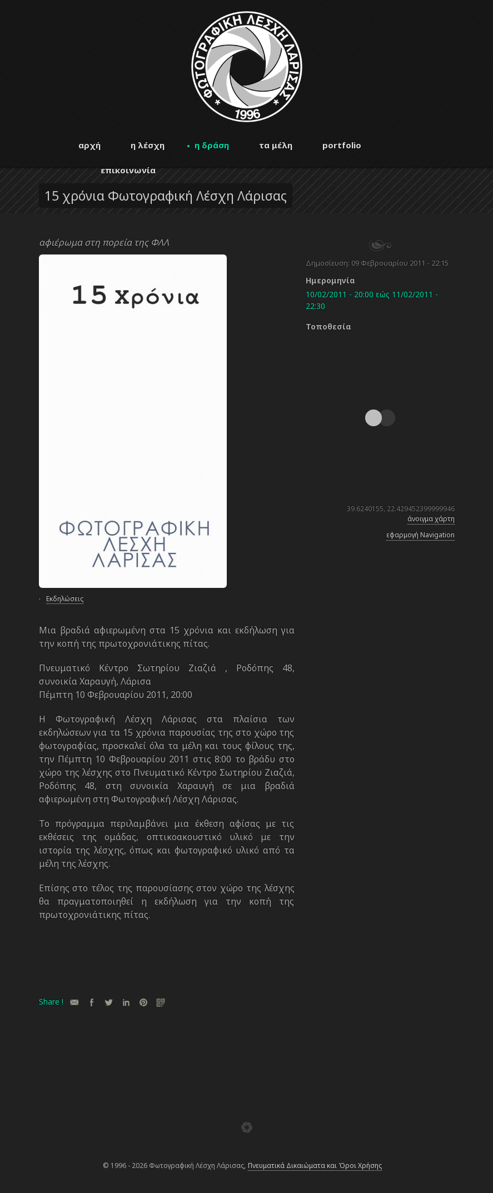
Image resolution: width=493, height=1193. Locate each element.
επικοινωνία (128, 170)
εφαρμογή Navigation (420, 535)
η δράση (212, 145)
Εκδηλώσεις (64, 598)
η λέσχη (148, 145)
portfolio (341, 145)
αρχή (89, 145)
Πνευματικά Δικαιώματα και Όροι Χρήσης (315, 1165)
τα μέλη (275, 145)
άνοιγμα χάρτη (431, 518)
